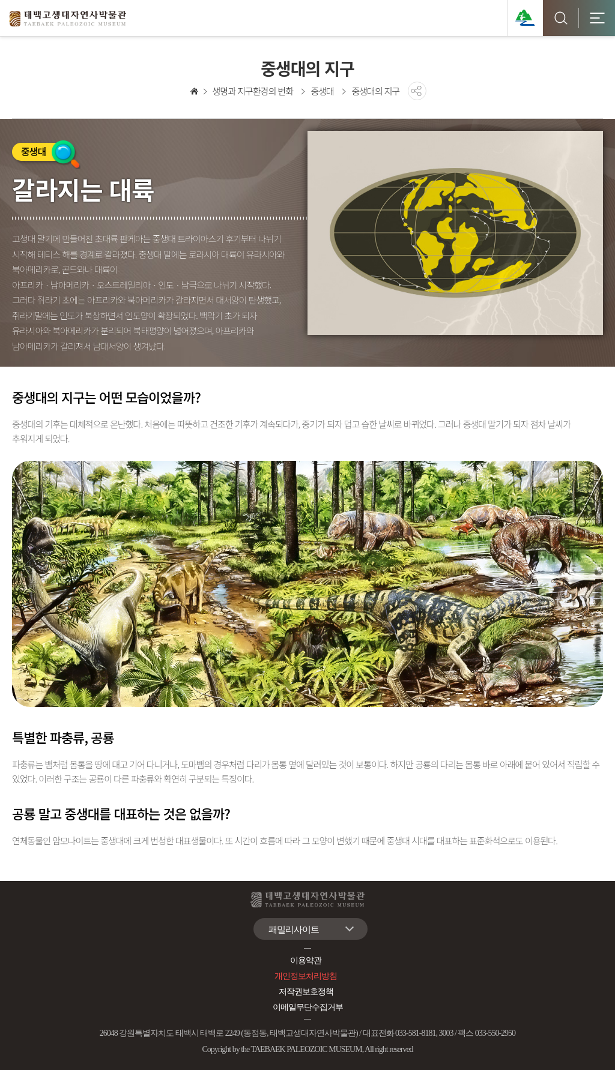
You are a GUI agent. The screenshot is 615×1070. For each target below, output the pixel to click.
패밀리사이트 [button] (293, 929)
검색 (561, 18)
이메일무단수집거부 (308, 1007)
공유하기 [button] (417, 91)
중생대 (322, 91)
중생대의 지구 (375, 91)
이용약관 (305, 960)
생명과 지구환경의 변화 (253, 91)
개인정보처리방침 (305, 976)
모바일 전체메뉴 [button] (597, 18)
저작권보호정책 (306, 991)
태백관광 (525, 18)
